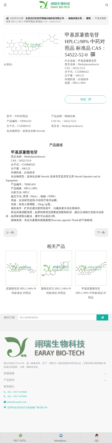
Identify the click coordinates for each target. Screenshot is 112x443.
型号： (11, 116)
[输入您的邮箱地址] (58, 317)
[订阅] (102, 317)
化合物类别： (15, 131)
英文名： (56, 126)
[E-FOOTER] (47, 347)
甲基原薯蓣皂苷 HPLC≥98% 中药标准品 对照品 (91, 293)
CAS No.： (57, 121)
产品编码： (13, 121)
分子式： (12, 126)
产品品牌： (58, 116)
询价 (85, 99)
